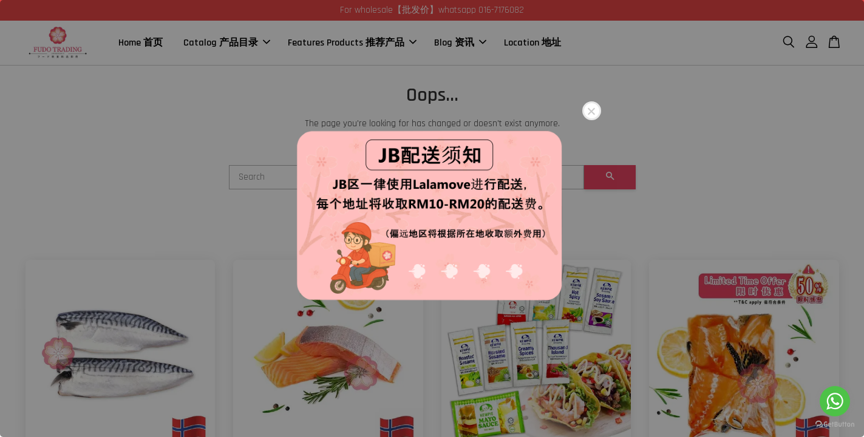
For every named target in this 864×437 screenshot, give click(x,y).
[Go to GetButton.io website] (834, 425)
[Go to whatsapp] (835, 401)
